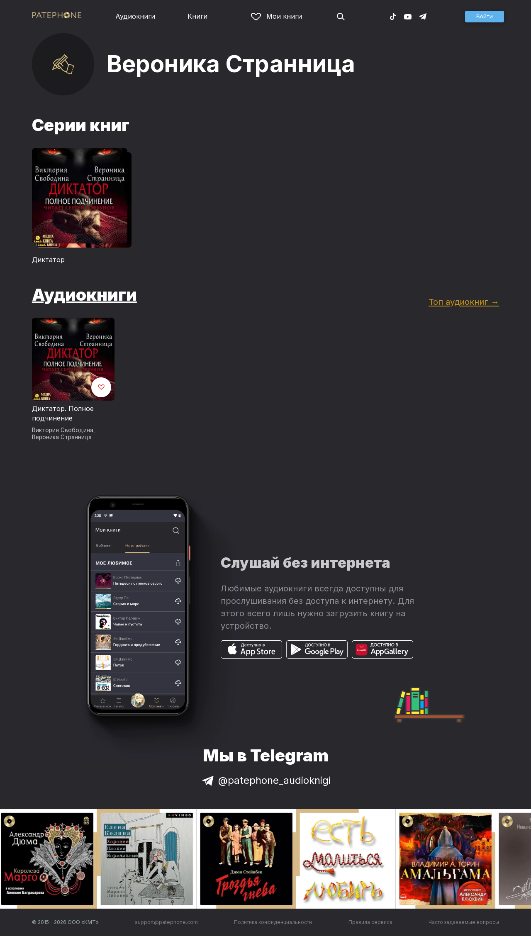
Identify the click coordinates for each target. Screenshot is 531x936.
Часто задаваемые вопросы (464, 922)
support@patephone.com (166, 922)
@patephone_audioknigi (265, 780)
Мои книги (276, 16)
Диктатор (48, 259)
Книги (197, 16)
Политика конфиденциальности (273, 922)
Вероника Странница (62, 437)
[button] (484, 16)
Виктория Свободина (62, 430)
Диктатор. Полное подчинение (63, 413)
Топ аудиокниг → (464, 302)
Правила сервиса (370, 922)
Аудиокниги (135, 16)
